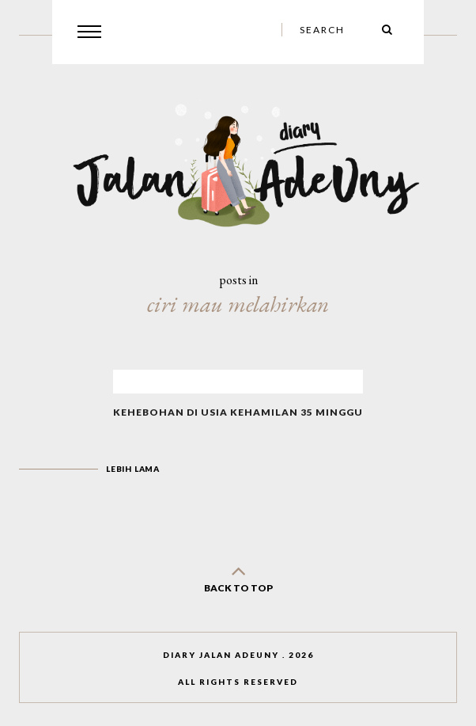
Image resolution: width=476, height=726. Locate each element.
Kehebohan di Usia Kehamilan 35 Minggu (238, 412)
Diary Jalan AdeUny (221, 654)
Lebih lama (133, 468)
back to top (238, 576)
